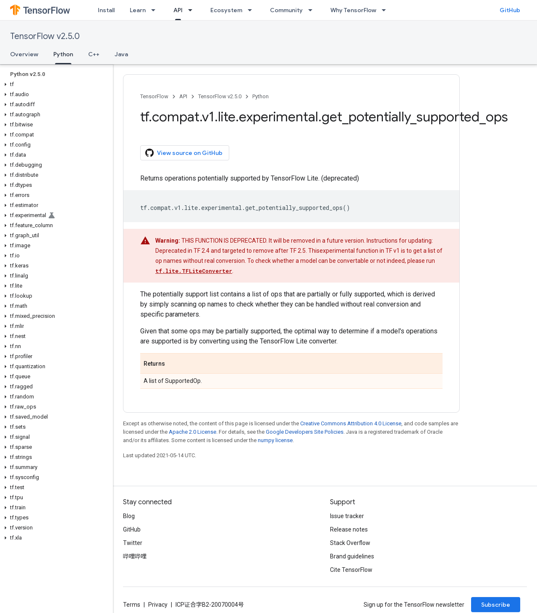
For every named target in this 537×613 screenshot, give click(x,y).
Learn (138, 10)
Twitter (132, 543)
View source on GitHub (184, 153)
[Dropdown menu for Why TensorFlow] (386, 10)
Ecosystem (226, 10)
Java (121, 54)
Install (106, 10)
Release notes (349, 529)
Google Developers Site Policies (304, 432)
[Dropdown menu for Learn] (156, 10)
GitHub (510, 10)
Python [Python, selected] (63, 54)
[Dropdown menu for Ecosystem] (252, 10)
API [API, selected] (178, 10)
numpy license (275, 440)
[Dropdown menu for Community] (313, 10)
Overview (24, 54)
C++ (94, 54)
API (183, 96)
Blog (129, 516)
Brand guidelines (352, 556)
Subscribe (495, 604)
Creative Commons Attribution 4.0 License (350, 423)
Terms (131, 604)
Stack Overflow (350, 543)
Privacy (158, 604)
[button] (55, 84)
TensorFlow (154, 96)
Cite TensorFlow (351, 569)
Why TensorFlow (353, 10)
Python (260, 96)
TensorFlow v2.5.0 (45, 36)
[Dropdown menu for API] (193, 10)
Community (286, 10)
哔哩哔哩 (135, 556)
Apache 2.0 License (192, 432)
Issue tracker (347, 516)
